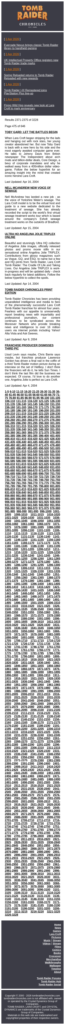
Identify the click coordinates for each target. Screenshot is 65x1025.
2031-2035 (53, 697)
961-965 (21, 508)
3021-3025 (27, 876)
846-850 (44, 492)
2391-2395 (27, 763)
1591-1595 (43, 618)
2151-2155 (43, 719)
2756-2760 (21, 829)
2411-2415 (37, 766)
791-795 (32, 486)
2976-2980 (53, 867)
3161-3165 (27, 902)
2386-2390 (11, 763)
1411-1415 (27, 587)
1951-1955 (21, 684)
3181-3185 (37, 905)
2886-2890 (43, 851)
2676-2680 (43, 813)
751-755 (55, 479)
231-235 (10, 416)
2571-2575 (43, 795)
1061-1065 (27, 523)
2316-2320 (11, 750)
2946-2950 (11, 864)
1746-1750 (37, 646)
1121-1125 (53, 533)
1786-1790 (53, 653)
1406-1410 (11, 587)
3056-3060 (27, 883)
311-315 (21, 426)
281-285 (10, 423)
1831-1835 (27, 662)
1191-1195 (53, 546)
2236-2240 (37, 735)
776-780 (55, 483)
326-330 (55, 426)
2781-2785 (43, 832)
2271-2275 (37, 741)
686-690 (21, 473)
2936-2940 (37, 861)
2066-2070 (53, 703)
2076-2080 (27, 706)
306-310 (10, 426)
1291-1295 (37, 564)
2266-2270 (21, 741)
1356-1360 (21, 577)
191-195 (32, 410)
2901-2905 (37, 854)
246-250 (44, 416)
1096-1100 (27, 530)
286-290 (21, 423)
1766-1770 (43, 650)
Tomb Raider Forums (49, 978)
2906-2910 (53, 854)
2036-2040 (11, 700)
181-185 (10, 410)
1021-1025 (11, 517)
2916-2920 (27, 858)
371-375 (44, 432)
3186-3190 (53, 905)
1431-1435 (37, 590)
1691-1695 (27, 637)
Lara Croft (55, 934)
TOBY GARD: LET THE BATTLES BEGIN (31, 132)
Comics (56, 949)
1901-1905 (27, 675)
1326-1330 (37, 571)
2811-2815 (27, 839)
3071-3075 (21, 886)
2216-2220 (27, 731)
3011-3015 (53, 873)
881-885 (10, 498)
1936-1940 (27, 681)
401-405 (55, 435)
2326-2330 (43, 750)
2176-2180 (11, 725)
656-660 (10, 470)
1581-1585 (11, 618)
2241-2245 (53, 735)
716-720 (32, 476)
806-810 (10, 489)
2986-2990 (27, 870)
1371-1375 (11, 580)
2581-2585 (21, 798)
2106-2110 (11, 713)
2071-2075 (11, 706)
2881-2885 (27, 851)
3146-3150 (37, 899)
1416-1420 (43, 587)
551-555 (55, 454)
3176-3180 (21, 905)
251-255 (55, 416)
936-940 (21, 505)
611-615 (21, 464)
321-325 (44, 426)
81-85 (20, 397)
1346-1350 (43, 574)
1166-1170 (27, 542)
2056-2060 (21, 703)
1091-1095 (11, 530)
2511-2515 (21, 785)
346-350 (44, 429)
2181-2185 (27, 725)
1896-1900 (11, 675)
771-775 (44, 483)
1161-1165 (11, 542)
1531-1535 (21, 609)
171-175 (44, 407)
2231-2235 (21, 735)
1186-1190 (37, 546)
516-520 (32, 451)
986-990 (21, 511)
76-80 (12, 397)
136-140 (21, 404)
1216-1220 (21, 552)
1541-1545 (53, 609)
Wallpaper (55, 965)
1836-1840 (43, 662)
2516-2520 (37, 785)
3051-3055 (11, 883)
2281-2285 (11, 744)
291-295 (32, 423)
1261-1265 (53, 558)
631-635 (10, 467)
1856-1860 (53, 665)
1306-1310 (27, 568)
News (58, 927)
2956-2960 (43, 864)
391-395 (32, 435)
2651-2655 (21, 810)
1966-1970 (11, 687)
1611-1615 (53, 621)
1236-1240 (27, 555)
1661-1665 (43, 631)
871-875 (44, 495)
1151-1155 (37, 539)
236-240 (21, 416)
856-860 (10, 495)
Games (57, 931)
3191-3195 (11, 908)
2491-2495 (11, 782)
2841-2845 (11, 845)
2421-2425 (11, 769)
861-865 (21, 495)
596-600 (44, 460)
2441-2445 (21, 772)
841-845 (32, 492)
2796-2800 (37, 835)
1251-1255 (21, 558)
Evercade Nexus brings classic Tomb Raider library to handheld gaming (31, 47)
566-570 (32, 457)
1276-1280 (43, 561)
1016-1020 (53, 514)
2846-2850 (27, 845)
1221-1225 (37, 552)
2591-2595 (53, 798)
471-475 (44, 445)
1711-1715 (37, 640)
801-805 (55, 486)
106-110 (10, 401)
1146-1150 (21, 539)
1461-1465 (21, 596)
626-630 (55, 464)
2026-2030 (37, 697)
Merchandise (53, 959)
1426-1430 (21, 590)
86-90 (28, 397)
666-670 (32, 470)
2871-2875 (53, 848)
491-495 (32, 448)
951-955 (55, 505)
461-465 (21, 445)
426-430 (55, 438)
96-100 (45, 397)
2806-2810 (11, 839)
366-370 (32, 432)
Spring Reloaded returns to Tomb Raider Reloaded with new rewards (29, 77)
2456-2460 (11, 776)
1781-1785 (37, 653)
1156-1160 (53, 539)
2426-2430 (27, 769)
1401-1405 (53, 583)
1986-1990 (21, 691)
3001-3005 (21, 873)
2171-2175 (53, 722)
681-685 (10, 473)
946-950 (44, 505)
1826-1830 (11, 662)
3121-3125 (11, 895)
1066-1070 (43, 523)
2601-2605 (27, 801)
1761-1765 (27, 650)
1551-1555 (27, 612)
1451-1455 (43, 593)
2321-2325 (27, 750)
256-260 (10, 419)
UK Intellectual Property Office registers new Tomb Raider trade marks (31, 62)
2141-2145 (11, 719)
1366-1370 (53, 577)
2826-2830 (21, 842)
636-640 (21, 467)
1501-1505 (37, 602)
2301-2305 (21, 747)
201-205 (55, 410)
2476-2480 (21, 779)
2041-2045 (27, 700)
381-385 (10, 435)
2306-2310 (37, 747)
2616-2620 (21, 804)
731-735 (10, 479)
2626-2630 (53, 804)
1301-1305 (11, 568)
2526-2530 (11, 788)
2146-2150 (27, 719)
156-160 (10, 407)
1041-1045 (21, 520)
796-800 (44, 486)
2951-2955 (27, 864)
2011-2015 (43, 694)
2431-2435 (43, 769)
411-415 (21, 438)
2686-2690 (21, 817)
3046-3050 (53, 880)
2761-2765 (37, 829)
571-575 (44, 457)
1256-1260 (37, 558)
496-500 (44, 448)
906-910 (10, 501)
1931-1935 (11, 681)
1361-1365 (37, 577)
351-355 (55, 429)
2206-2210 (53, 728)
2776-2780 (27, 832)
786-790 (21, 486)
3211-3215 (21, 911)
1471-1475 (53, 596)
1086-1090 (53, 527)
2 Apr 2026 (12, 39)
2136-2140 (53, 716)
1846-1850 (21, 665)
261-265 (21, 419)
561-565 (21, 457)
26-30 (43, 391)
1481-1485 (27, 599)
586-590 (21, 460)
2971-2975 (37, 867)
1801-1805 (43, 656)
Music (47, 940)
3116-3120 (53, 892)
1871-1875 (43, 668)
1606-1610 (37, 621)
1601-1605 (21, 621)
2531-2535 (27, 788)
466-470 (32, 445)
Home (57, 924)
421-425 (44, 438)
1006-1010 (21, 514)
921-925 (44, 501)
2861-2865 (21, 848)
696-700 (44, 473)
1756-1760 (11, 650)
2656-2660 (37, 810)
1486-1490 (43, 599)
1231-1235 (11, 555)
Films (58, 946)
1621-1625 (27, 624)
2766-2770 (53, 829)
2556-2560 (53, 791)
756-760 (10, 483)
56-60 (36, 394)
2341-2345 (37, 754)
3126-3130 (27, 895)
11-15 (19, 391)
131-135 (10, 404)
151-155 (55, 404)
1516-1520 (27, 605)
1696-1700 (43, 637)
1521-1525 (43, 605)
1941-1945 (43, 681)
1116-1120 (37, 533)
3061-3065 (43, 883)
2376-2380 (37, 760)
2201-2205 (37, 728)
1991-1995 (37, 691)
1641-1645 (37, 627)
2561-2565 (11, 795)
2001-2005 (11, 694)
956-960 (10, 508)
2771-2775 (11, 832)
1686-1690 (11, 637)
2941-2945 (53, 861)
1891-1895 (53, 672)
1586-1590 (27, 618)
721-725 (44, 476)
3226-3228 (11, 914)
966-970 (32, 508)
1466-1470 (37, 596)
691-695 (32, 473)
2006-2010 (27, 694)
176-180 (55, 407)
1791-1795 (11, 656)
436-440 (21, 442)
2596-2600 (11, 801)
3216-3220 (37, 911)
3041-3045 (37, 880)
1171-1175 (43, 542)
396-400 (44, 435)
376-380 (55, 432)
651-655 (55, 467)
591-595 (32, 460)
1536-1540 (37, 609)
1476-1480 (11, 599)
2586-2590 (37, 798)
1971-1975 (27, 687)
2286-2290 (27, 744)
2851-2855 (43, 845)
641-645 (32, 467)
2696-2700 (53, 817)
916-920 (32, 501)
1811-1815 (21, 659)
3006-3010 (37, 873)
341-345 (32, 429)
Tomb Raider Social (49, 984)
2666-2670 (11, 813)
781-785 (10, 486)
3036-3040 (21, 880)
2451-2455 (53, 772)
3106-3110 (21, 892)
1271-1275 (27, 561)
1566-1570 (21, 615)
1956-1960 (37, 684)
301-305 (55, 423)
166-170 (32, 407)
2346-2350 (53, 754)
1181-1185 (21, 546)
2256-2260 (43, 738)
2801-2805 (53, 835)
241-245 (32, 416)
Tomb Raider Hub (51, 981)
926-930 (55, 501)
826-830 (55, 489)
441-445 (32, 442)
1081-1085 (37, 527)
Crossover (55, 956)
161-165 (21, 407)
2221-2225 (43, 731)
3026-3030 (43, 876)
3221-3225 (53, 911)
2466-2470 (43, 776)
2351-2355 (11, 757)
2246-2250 (11, 738)
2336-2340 (21, 754)
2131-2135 (37, 716)
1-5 (7, 391)
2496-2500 (27, 782)
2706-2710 (27, 820)
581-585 (10, 460)
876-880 (55, 495)
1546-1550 (11, 612)
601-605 (55, 460)
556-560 (10, 457)
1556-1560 (43, 612)
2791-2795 (21, 835)
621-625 (44, 464)
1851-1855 (37, 665)
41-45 (12, 394)
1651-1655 (11, 631)
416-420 (32, 438)
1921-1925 (37, 678)
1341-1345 (27, 574)
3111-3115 (37, 892)
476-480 (55, 445)
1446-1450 (27, 593)
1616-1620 (11, 624)
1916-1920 (21, 678)
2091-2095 (21, 709)
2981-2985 (11, 870)
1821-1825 (53, 659)
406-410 (10, 438)
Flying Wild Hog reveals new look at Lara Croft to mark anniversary (29, 107)
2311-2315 (53, 747)
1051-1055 (53, 520)
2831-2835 (37, 842)
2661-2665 (53, 810)
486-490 (21, 448)
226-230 (55, 413)
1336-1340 (11, 574)
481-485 (10, 448)
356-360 (10, 432)
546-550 (44, 454)
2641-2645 (43, 807)
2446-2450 (37, 772)
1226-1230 (53, 552)
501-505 (55, 448)
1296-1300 (53, 564)
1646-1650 (53, 627)
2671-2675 (27, 813)
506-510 (10, 451)
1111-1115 (21, 533)
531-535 (10, 454)
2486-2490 (53, 779)
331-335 (10, 429)
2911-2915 (11, 858)
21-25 (35, 391)
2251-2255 (27, 738)
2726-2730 (37, 823)
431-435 (10, 442)
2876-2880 (11, 851)
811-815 (21, 489)
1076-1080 (21, 527)
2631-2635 (11, 807)
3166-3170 (43, 902)
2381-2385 (53, 760)
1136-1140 (43, 536)
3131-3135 (43, 895)
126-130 (55, 401)
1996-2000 (53, 691)
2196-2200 (21, 728)
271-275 (44, 419)
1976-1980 (43, 687)
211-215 (21, 413)
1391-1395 (21, 583)
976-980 (55, 508)
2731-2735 (53, 823)
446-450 (44, 442)
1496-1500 (21, 602)
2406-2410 (21, 766)
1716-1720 (53, 640)
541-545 (32, 454)
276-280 (55, 419)
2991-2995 (43, 870)
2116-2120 (43, 713)
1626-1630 (43, 624)
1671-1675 (21, 634)
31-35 (51, 391)
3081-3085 (53, 886)
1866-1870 (27, 668)
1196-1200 (11, 549)
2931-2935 (21, 861)
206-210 (10, 413)
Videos (47, 943)
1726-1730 (27, 643)
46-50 (20, 394)
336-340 (21, 429)
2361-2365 (43, 757)
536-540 (21, 454)
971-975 (44, 508)
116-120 (32, 401)
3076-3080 (37, 886)
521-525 (44, 451)
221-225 (44, 413)
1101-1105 (43, 530)
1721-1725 (11, 643)
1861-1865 (11, 668)
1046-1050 (37, 520)
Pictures (56, 937)
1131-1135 (27, 536)
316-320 (32, 426)
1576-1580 (53, 615)
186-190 (21, 410)
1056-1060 (11, 523)
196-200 (44, 410)
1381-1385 (43, 580)
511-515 (21, 451)
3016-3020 (11, 876)
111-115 (21, 401)
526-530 (55, 451)
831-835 (10, 492)
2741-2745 (27, 826)
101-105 (55, 397)
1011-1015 (37, 514)
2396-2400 (43, 763)
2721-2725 (21, 823)
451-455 (55, 442)
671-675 (44, 470)
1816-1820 (37, 659)
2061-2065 (37, 703)
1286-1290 (21, 564)
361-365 (21, 432)
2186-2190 (43, 725)
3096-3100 (43, 889)
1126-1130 (11, 536)
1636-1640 (21, 627)
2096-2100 (37, 709)
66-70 (51, 394)
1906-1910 (43, 675)
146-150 (44, 404)
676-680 (55, 470)
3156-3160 (11, 902)
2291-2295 (43, 744)
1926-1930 (53, 678)
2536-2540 (43, 788)
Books (57, 953)
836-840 (21, 492)
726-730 (55, 476)
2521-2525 (53, 785)
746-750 (44, 479)
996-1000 (46, 511)
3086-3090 (11, 889)
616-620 (32, 464)
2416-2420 (53, 766)
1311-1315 (43, 568)
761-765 (21, 483)
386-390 (21, 435)
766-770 (32, 483)
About (57, 972)
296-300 (44, 423)
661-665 (21, 470)
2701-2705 (11, 820)
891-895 (32, 498)
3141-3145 (21, 899)
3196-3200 (27, 908)
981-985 (10, 511)
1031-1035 (43, 517)
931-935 (10, 505)
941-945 (32, 505)
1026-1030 (27, 517)
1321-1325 (21, 571)
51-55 (28, 394)
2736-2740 (11, 826)
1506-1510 (53, 602)
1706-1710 (21, 640)
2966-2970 (21, 867)
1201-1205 (27, 549)
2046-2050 (43, 700)
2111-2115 (27, 713)
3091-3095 (27, 889)
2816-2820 (43, 839)
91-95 (36, 397)
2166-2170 (37, 722)
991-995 (33, 511)
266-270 (32, 419)
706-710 (10, 476)
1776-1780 (21, 653)
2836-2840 (53, 842)
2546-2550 (21, 791)
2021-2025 (21, 697)
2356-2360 (27, 757)
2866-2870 (37, 848)
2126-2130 (21, 716)
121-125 (44, 401)
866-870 (32, 495)
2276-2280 (53, 741)
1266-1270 (11, 561)
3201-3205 (43, 908)
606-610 (10, 464)
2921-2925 (43, 858)
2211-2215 (11, 731)
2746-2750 (43, 826)
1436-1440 (53, 590)
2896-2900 (21, 854)
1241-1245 (43, 555)
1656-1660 (27, 631)
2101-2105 (53, 709)
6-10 (12, 391)
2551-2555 (37, 791)
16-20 (27, 391)
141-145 (32, 404)
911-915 (21, 501)
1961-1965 (53, 684)
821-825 (44, 489)
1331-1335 (53, 571)
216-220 (32, 413)
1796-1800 (27, 656)
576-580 (55, 457)
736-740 (21, 479)
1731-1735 (43, 643)
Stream (57, 940)
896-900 (44, 498)
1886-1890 (37, 672)
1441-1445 (11, 593)
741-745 (32, 479)
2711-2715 (43, 820)
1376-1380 (27, 580)
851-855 (55, 492)
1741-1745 (21, 646)
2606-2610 (43, 801)
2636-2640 (27, 807)
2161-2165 (21, 722)
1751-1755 (53, 646)
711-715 (21, 476)
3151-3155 (53, 899)
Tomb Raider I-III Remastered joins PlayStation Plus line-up (25, 92)
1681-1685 (53, 634)
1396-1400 (37, 583)
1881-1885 (21, 672)
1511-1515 (11, 605)
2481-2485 (37, 779)
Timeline (56, 968)
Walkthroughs (53, 962)
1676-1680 (37, 634)
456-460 (10, 445)
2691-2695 (37, 817)
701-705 (55, 473)
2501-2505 (43, 782)
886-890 (21, 498)
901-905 (55, 498)
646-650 (44, 467)
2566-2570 (27, 795)
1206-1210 (43, 549)
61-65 (43, 394)
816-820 (32, 489)
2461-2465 (27, 776)
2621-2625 (37, 804)
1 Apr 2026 (12, 84)
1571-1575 (37, 615)
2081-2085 (43, 706)
